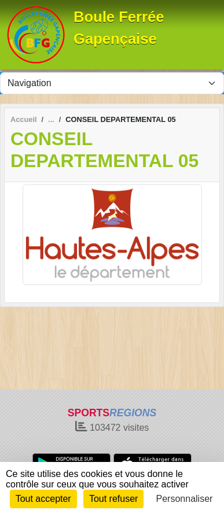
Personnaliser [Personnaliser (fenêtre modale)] (184, 499)
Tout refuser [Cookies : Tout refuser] (113, 499)
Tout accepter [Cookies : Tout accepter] (43, 499)
